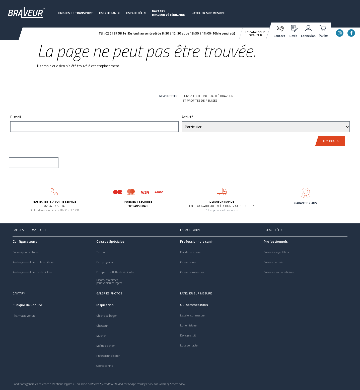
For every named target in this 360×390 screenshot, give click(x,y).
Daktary (19, 293)
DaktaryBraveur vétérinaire (168, 13)
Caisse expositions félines (279, 272)
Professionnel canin (108, 355)
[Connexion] (308, 28)
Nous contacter (189, 345)
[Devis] (293, 28)
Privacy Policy (145, 383)
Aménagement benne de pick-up (33, 272)
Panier (323, 35)
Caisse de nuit (188, 262)
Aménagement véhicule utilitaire (33, 262)
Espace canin (109, 13)
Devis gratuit (188, 335)
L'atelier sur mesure (208, 13)
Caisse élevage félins (276, 252)
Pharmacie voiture (24, 315)
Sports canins (104, 365)
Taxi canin (102, 252)
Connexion (308, 35)
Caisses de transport (75, 13)
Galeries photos (109, 293)
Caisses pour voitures (25, 252)
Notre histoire (188, 325)
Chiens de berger (106, 315)
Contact (279, 35)
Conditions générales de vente (31, 383)
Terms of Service (168, 383)
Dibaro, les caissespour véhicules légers (109, 281)
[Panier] (323, 28)
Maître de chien (105, 345)
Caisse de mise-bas (192, 272)
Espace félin (136, 13)
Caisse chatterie (273, 262)
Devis (293, 35)
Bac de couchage (190, 252)
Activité (187, 117)
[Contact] (279, 28)
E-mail (15, 117)
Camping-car (104, 262)
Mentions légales (62, 383)
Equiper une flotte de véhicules (115, 272)
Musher (101, 335)
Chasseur (102, 325)
